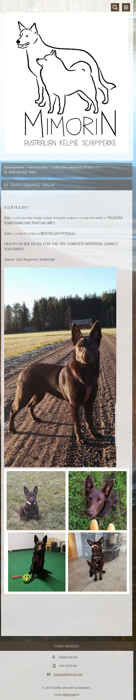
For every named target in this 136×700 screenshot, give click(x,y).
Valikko (126, 7)
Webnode (69, 694)
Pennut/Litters (38, 167)
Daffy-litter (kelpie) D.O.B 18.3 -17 (76, 167)
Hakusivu (115, 7)
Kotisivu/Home (14, 167)
